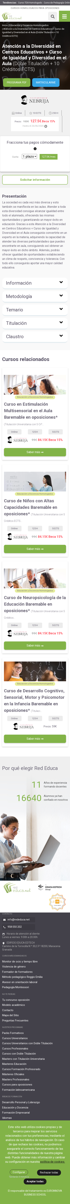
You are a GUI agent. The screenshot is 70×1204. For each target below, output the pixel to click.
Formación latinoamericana (18, 1089)
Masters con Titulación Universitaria (23, 1059)
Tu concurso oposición (16, 1000)
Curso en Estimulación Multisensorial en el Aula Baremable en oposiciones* (31, 414)
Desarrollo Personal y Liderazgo (21, 1102)
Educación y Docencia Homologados (28, 25)
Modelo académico (13, 1005)
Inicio (5, 25)
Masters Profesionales (15, 1079)
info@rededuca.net (19, 919)
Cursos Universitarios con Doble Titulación (27, 1043)
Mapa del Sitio (10, 1015)
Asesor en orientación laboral (19, 982)
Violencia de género (14, 966)
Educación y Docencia (15, 1107)
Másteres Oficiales (13, 1074)
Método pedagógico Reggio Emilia (22, 977)
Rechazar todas (49, 1172)
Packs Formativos (13, 1033)
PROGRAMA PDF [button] (17, 82)
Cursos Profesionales (15, 1048)
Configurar (19, 1172)
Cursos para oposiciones (17, 1084)
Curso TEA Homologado (30, 2)
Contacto (7, 1010)
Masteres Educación (14, 1064)
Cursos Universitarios (15, 1038)
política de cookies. (52, 1161)
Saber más (35, 452)
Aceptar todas (35, 1181)
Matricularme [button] (46, 82)
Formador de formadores (17, 971)
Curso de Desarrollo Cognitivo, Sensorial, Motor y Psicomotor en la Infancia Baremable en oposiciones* (34, 700)
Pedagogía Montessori (15, 987)
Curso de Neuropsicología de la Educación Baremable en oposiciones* (35, 607)
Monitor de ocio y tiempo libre (20, 961)
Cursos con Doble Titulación (19, 1053)
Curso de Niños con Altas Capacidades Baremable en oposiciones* (34, 510)
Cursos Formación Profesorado (21, 1069)
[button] (35, 283)
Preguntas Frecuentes (15, 1020)
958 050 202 (15, 926)
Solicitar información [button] (35, 179)
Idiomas (7, 1117)
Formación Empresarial (16, 1112)
